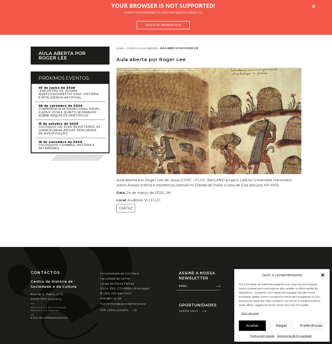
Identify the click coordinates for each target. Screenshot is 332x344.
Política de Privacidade (48, 307)
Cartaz (126, 208)
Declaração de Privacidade (294, 336)
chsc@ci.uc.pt (111, 298)
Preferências (311, 325)
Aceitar (252, 325)
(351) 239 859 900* (116, 293)
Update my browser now (163, 25)
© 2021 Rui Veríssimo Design (49, 318)
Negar (281, 325)
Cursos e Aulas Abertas (142, 48)
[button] (322, 275)
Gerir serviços (250, 313)
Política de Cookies (262, 336)
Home (120, 48)
